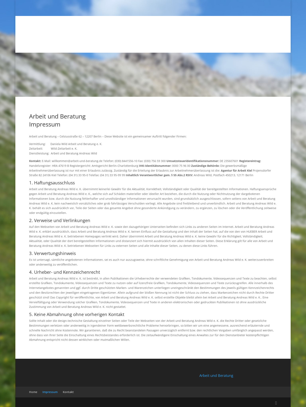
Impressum (50, 392)
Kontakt (68, 392)
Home (33, 392)
